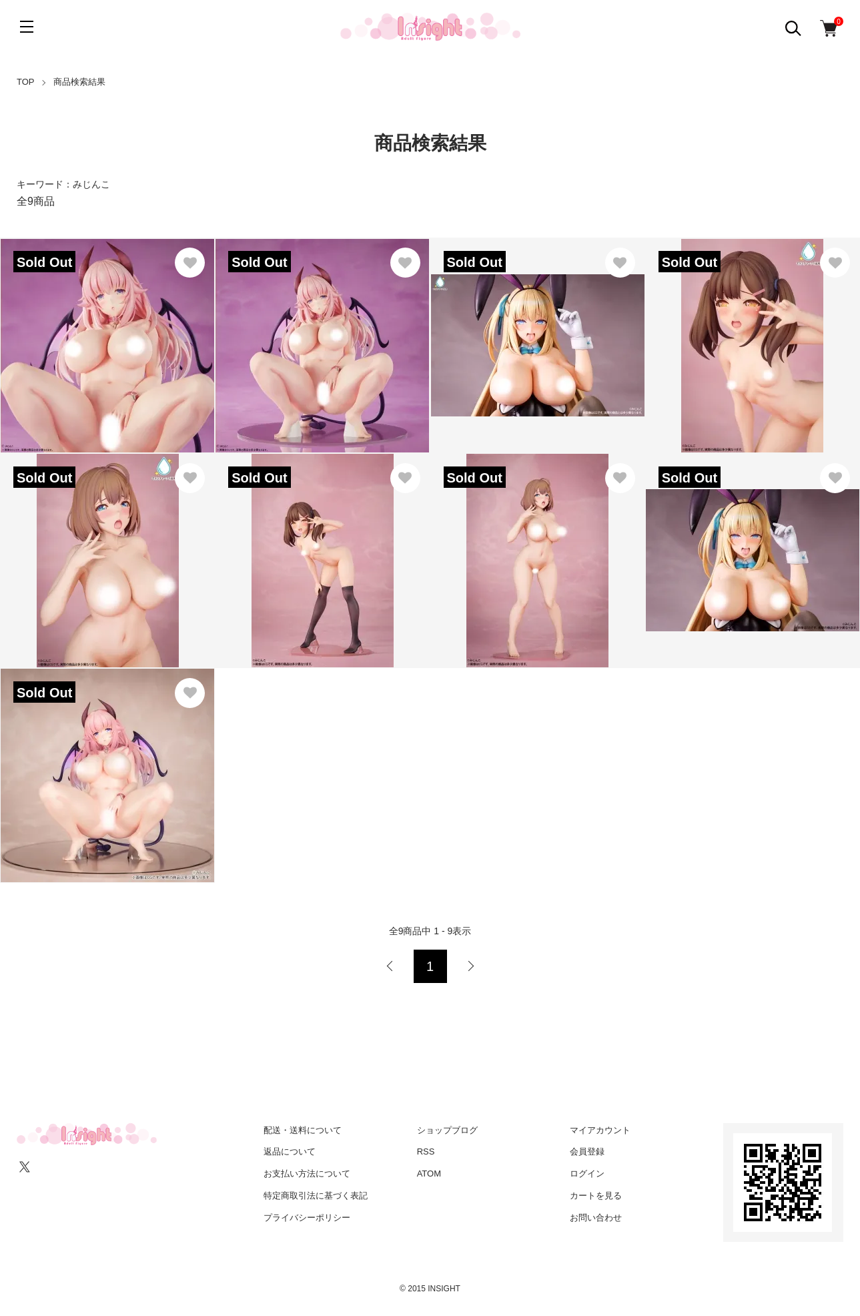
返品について (290, 1151)
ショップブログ (447, 1130)
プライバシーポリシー (307, 1218)
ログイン (587, 1174)
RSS (426, 1151)
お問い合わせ (596, 1218)
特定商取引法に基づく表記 (316, 1196)
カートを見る (596, 1196)
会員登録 (587, 1151)
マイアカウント (600, 1130)
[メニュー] (26, 26)
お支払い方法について (307, 1174)
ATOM (429, 1174)
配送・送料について (303, 1130)
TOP (26, 82)
